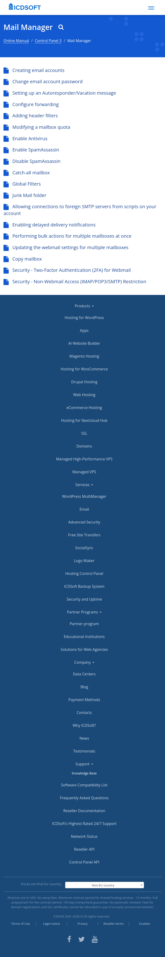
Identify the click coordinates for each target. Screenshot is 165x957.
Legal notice (51, 923)
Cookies (144, 923)
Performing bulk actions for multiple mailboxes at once (67, 236)
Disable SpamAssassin (32, 161)
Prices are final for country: (41, 884)
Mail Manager (33, 27)
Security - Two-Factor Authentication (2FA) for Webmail (67, 270)
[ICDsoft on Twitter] (81, 939)
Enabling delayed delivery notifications (50, 225)
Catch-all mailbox (27, 172)
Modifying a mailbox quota (37, 127)
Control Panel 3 (48, 40)
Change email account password (43, 81)
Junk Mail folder (25, 195)
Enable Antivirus (25, 138)
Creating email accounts (34, 70)
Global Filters (22, 184)
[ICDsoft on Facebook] (69, 939)
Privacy (82, 923)
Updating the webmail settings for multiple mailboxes (66, 247)
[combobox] (104, 885)
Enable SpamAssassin (31, 150)
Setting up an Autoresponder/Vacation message (60, 93)
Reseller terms (113, 923)
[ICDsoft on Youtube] (95, 939)
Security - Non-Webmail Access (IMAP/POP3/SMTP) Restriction (75, 281)
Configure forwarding (31, 104)
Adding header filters (31, 115)
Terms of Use (20, 923)
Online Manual (16, 40)
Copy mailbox (23, 259)
